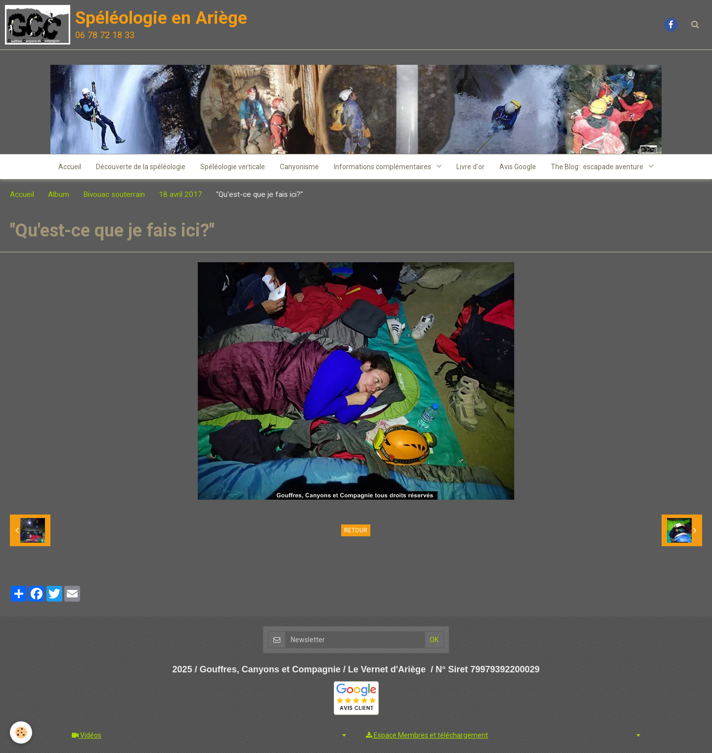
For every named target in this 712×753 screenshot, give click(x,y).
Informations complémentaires (383, 167)
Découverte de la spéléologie (140, 167)
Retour (355, 530)
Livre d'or (470, 167)
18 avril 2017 (180, 194)
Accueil (69, 167)
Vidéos (86, 735)
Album (58, 194)
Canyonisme (299, 167)
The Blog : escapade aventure (598, 167)
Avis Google (517, 167)
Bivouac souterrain (114, 194)
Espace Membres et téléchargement (427, 735)
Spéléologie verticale (232, 167)
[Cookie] (21, 732)
